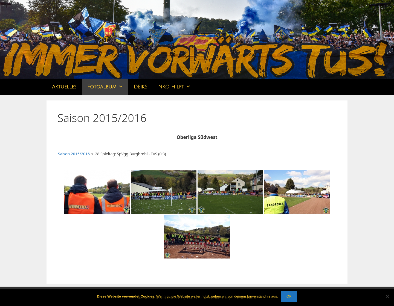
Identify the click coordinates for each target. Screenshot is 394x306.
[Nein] (387, 296)
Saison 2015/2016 (74, 153)
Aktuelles (64, 87)
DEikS (140, 87)
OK (288, 296)
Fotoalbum (107, 87)
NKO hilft (177, 87)
